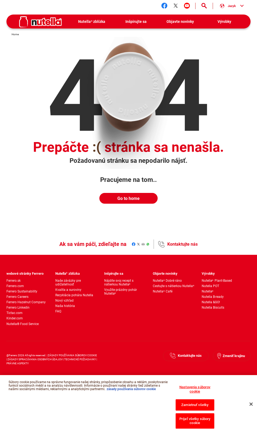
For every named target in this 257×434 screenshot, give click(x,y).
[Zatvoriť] (251, 406)
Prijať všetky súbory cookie (195, 423)
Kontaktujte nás (182, 244)
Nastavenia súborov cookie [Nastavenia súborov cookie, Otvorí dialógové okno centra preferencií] (194, 391)
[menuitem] (92, 21)
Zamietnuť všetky (194, 407)
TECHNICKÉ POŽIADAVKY (80, 359)
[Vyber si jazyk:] (231, 6)
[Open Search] (204, 6)
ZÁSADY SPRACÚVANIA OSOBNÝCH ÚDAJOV (35, 359)
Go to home (128, 198)
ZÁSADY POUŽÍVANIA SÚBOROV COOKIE (72, 355)
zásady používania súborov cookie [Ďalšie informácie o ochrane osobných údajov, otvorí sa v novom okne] (131, 391)
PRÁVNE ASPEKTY (17, 363)
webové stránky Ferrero (25, 273)
